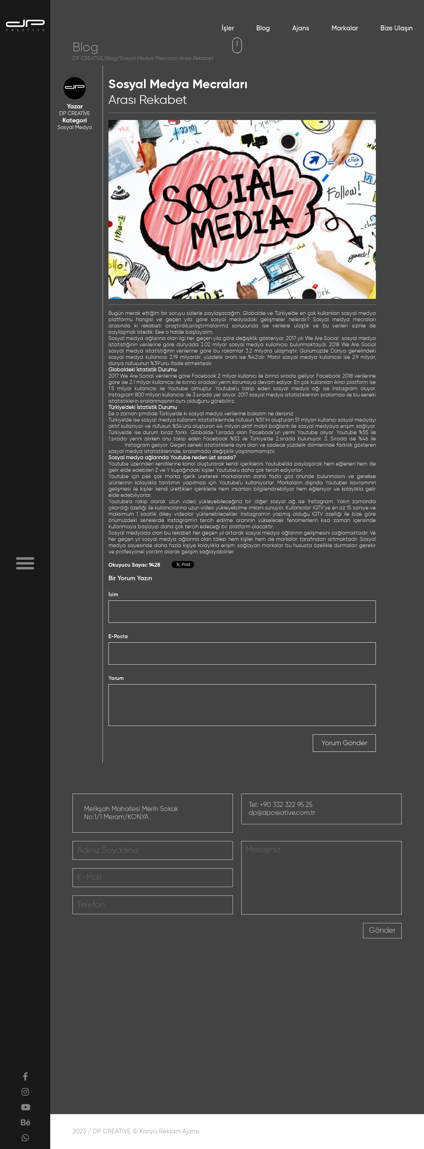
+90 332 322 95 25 (286, 818)
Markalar (345, 28)
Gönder (382, 944)
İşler (228, 28)
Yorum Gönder (344, 743)
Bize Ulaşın (396, 28)
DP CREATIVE (88, 58)
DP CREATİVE (74, 113)
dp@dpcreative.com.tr (282, 826)
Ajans (300, 28)
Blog (263, 28)
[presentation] (310, 950)
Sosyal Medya (75, 127)
